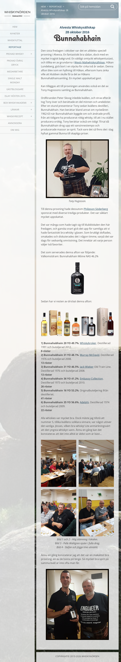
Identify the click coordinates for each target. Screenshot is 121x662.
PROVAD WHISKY (15, 53)
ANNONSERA (15, 123)
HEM (14, 26)
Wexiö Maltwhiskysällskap (89, 62)
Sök (113, 6)
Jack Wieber (87, 367)
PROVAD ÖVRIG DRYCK (15, 62)
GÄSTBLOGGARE (14, 89)
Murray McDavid (89, 355)
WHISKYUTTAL (15, 40)
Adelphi (84, 402)
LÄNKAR (15, 109)
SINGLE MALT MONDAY (15, 80)
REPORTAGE (15, 47)
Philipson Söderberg (96, 209)
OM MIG (15, 129)
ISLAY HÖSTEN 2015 (15, 95)
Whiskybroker (88, 343)
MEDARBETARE (15, 71)
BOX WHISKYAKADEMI (14, 102)
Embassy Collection (91, 378)
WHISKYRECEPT (15, 116)
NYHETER (15, 33)
